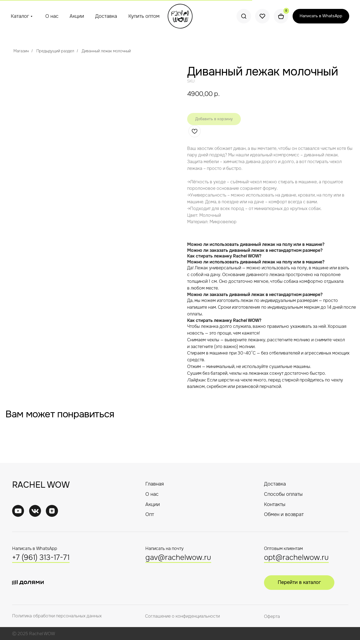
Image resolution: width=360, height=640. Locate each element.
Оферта (272, 616)
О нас (52, 16)
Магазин (21, 51)
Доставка (106, 16)
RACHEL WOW (41, 485)
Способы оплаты (283, 494)
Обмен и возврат (284, 514)
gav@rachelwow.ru (178, 557)
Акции (77, 16)
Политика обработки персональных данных (57, 616)
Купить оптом (144, 16)
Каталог (20, 16)
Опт (149, 514)
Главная (154, 484)
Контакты (274, 504)
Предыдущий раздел (55, 51)
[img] (35, 511)
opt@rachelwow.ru (296, 557)
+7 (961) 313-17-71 (41, 557)
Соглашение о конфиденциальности (182, 616)
